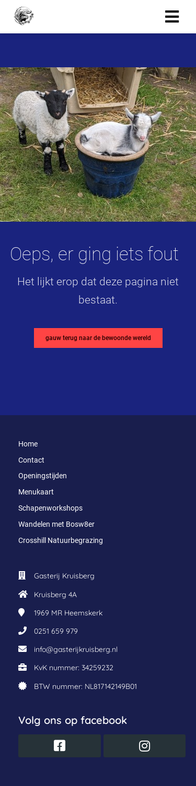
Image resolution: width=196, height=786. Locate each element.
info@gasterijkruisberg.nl (76, 649)
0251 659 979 (56, 631)
